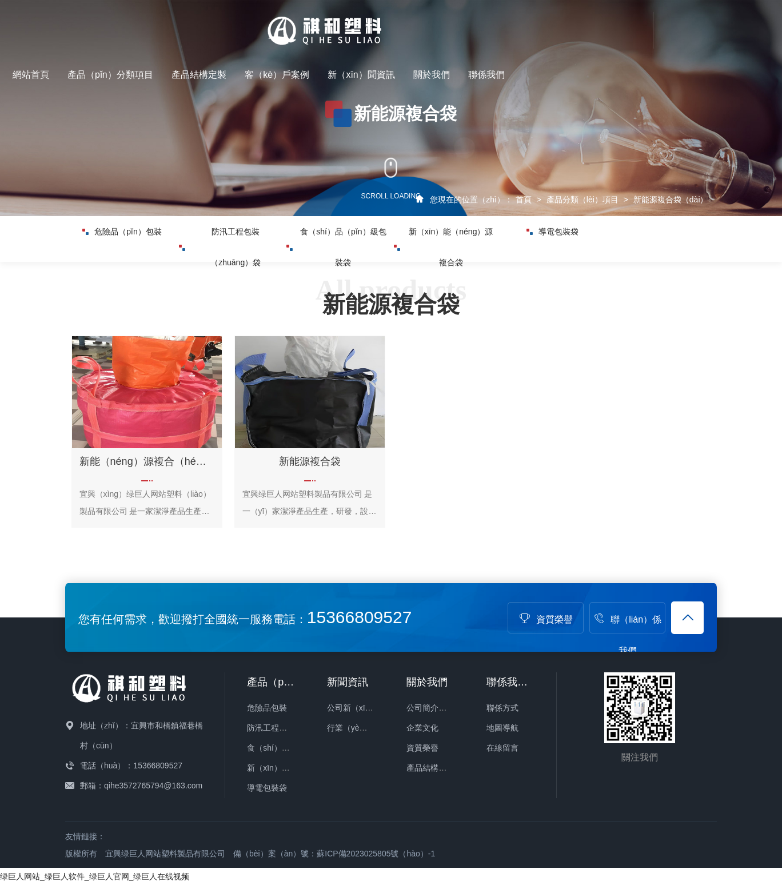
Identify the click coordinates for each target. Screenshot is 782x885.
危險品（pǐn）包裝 (122, 239)
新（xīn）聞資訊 (625, 23)
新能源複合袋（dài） (670, 199)
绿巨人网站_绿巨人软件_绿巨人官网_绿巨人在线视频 (94, 876)
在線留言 (502, 747)
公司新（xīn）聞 (356, 707)
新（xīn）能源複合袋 (284, 767)
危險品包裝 (267, 707)
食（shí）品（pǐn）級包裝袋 (336, 271)
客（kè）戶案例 (541, 23)
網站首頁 (295, 23)
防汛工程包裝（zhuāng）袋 (220, 271)
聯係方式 (502, 707)
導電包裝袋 (552, 239)
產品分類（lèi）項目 (582, 199)
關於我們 (696, 23)
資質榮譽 (546, 619)
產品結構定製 (463, 23)
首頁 (524, 199)
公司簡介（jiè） (434, 707)
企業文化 (422, 727)
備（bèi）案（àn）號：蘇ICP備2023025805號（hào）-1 (334, 853)
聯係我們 (751, 23)
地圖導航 (502, 727)
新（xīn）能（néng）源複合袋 (443, 271)
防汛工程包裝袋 (275, 727)
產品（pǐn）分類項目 (375, 23)
